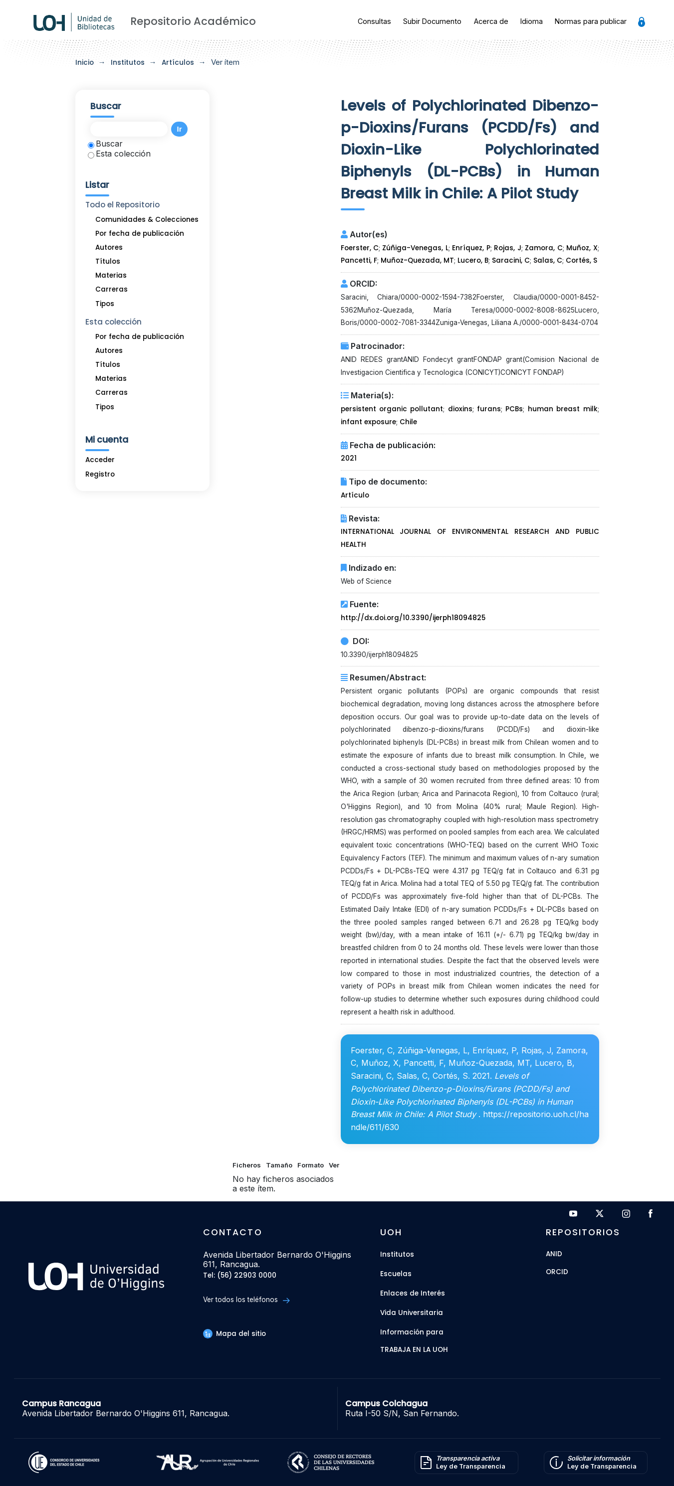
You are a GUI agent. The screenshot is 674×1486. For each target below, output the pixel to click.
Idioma (531, 21)
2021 (349, 458)
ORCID (557, 1272)
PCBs (514, 409)
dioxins (460, 409)
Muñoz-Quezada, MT (417, 260)
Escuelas (396, 1274)
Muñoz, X (581, 248)
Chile (408, 422)
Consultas (374, 21)
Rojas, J (507, 248)
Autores (109, 247)
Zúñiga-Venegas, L (415, 248)
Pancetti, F (359, 260)
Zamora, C (543, 248)
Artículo (355, 495)
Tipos (104, 304)
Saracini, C (511, 260)
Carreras (111, 289)
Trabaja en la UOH (414, 1350)
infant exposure (368, 422)
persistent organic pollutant (392, 409)
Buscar (105, 144)
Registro (100, 474)
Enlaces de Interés (412, 1293)
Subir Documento (432, 21)
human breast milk (563, 409)
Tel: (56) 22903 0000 (239, 1276)
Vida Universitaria (411, 1313)
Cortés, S (581, 260)
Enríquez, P (471, 248)
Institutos (128, 62)
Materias (111, 275)
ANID (554, 1254)
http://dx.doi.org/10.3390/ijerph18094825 (413, 618)
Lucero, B (472, 260)
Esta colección (119, 154)
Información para (412, 1332)
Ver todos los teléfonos (246, 1300)
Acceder (100, 460)
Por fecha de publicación (139, 233)
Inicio (84, 62)
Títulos (107, 261)
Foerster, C (360, 248)
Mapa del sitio (234, 1333)
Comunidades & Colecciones (147, 219)
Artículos (178, 62)
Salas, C (547, 260)
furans (489, 409)
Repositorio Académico (193, 21)
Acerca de (491, 21)
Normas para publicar (591, 21)
